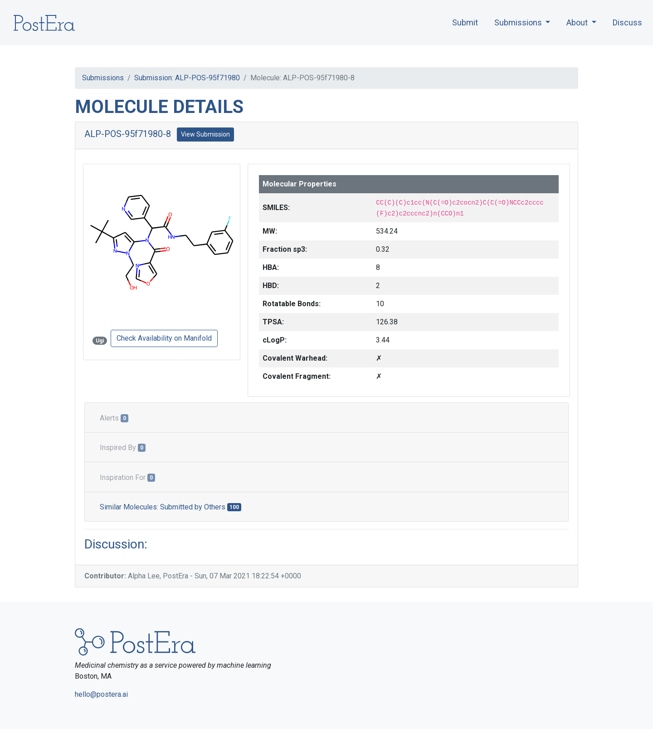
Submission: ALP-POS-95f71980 (187, 77)
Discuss (627, 22)
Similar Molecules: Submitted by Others (170, 507)
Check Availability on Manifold (164, 338)
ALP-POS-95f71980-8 (127, 133)
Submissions (103, 77)
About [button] (578, 22)
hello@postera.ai (101, 694)
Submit (465, 22)
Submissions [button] (519, 22)
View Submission (205, 134)
